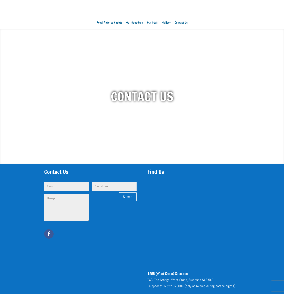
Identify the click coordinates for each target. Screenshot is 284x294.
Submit (128, 196)
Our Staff (152, 22)
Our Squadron (134, 22)
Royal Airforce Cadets (109, 22)
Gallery (166, 22)
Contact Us (181, 22)
